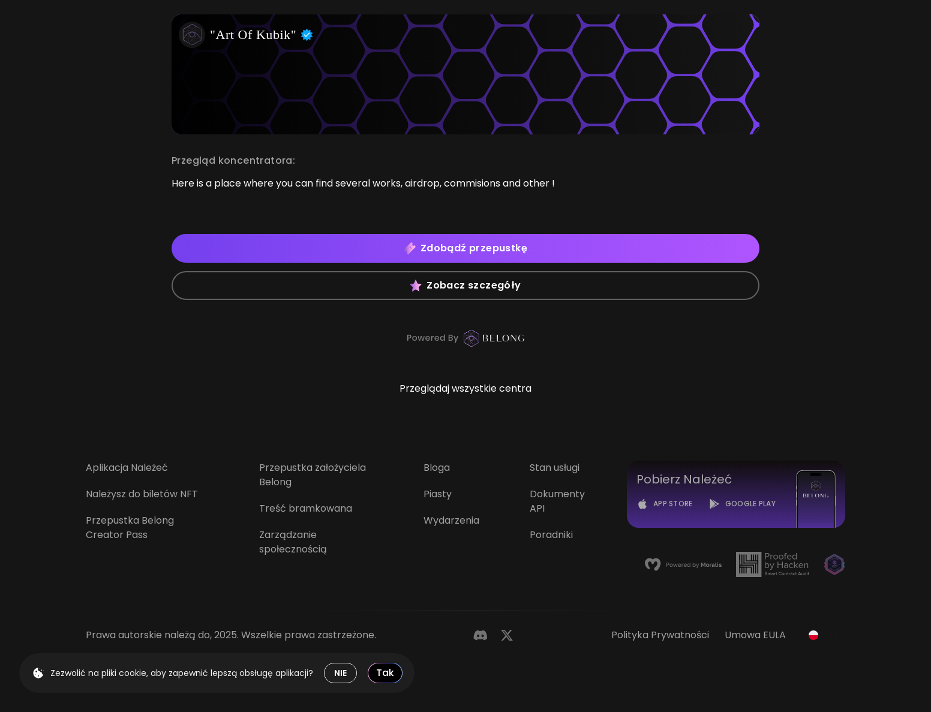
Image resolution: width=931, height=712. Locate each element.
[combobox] (823, 635)
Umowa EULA (755, 635)
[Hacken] (772, 564)
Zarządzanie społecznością (293, 542)
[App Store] (664, 504)
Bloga (437, 467)
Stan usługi (554, 467)
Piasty (438, 494)
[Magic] (834, 564)
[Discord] (480, 635)
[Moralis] (683, 564)
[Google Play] (742, 504)
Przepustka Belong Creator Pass (130, 527)
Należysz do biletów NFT (142, 494)
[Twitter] (507, 635)
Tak (385, 673)
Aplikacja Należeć (127, 467)
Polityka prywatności (660, 635)
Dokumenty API (557, 501)
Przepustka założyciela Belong (312, 475)
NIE (340, 673)
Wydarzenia (451, 520)
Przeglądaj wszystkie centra (465, 388)
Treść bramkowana (305, 508)
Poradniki (551, 535)
